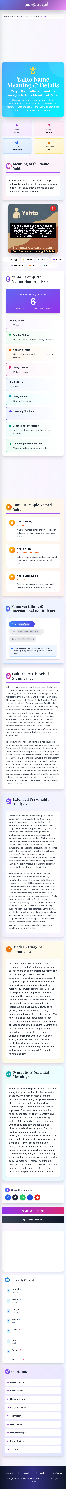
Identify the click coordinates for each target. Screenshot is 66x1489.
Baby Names (17, 16)
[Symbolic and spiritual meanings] (49, 265)
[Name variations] (43, 259)
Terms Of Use (9, 1473)
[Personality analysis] (17, 265)
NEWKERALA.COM (38, 1478)
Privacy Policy (27, 1473)
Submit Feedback (33, 1219)
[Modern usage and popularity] (33, 265)
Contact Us (57, 1473)
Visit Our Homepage (33, 1211)
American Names (33, 16)
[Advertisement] (33, 40)
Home (6, 16)
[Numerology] (10, 259)
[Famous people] (27, 259)
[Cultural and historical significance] (57, 259)
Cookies (43, 1473)
